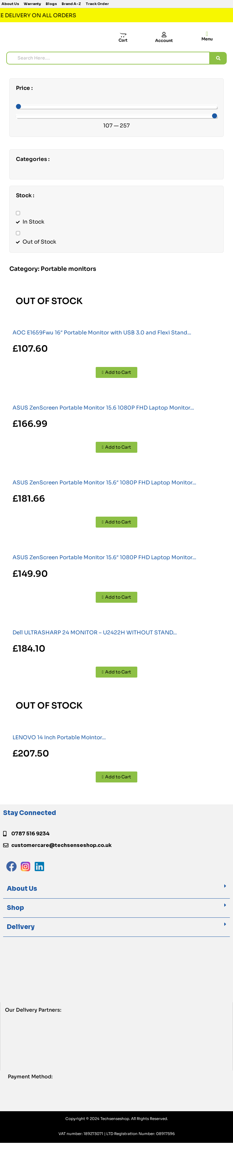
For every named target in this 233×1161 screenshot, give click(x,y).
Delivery (20, 927)
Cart (123, 40)
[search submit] (218, 58)
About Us (22, 889)
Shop (15, 908)
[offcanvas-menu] (207, 34)
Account (164, 40)
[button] (116, 889)
